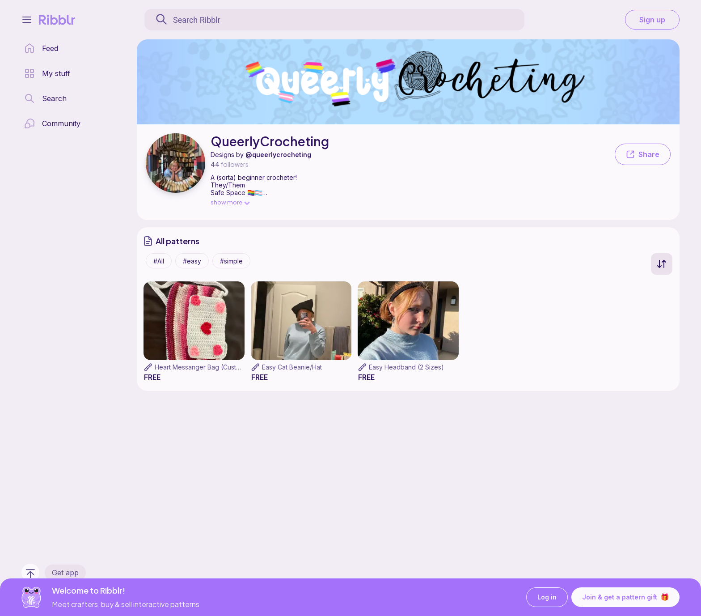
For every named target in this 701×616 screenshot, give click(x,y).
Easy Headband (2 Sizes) (406, 367)
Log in (547, 597)
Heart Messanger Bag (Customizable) (210, 367)
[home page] (41, 48)
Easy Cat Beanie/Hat (292, 367)
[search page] (45, 98)
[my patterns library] (47, 73)
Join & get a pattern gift (625, 597)
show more (230, 202)
